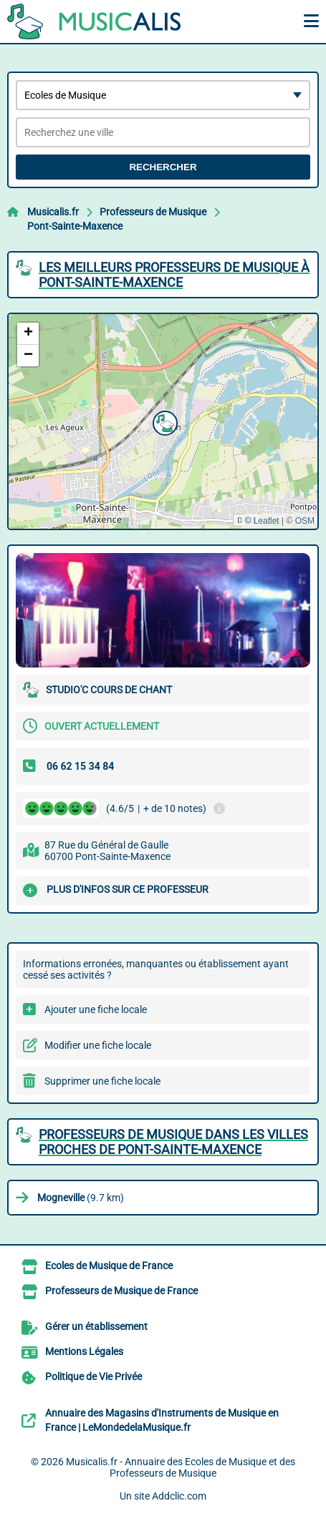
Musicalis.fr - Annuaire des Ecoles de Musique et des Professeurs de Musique (180, 1467)
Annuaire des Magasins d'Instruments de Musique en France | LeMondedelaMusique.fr (162, 1420)
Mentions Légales (84, 1351)
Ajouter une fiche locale (95, 1009)
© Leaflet (261, 521)
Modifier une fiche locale (97, 1045)
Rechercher (162, 167)
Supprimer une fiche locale (102, 1081)
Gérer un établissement (96, 1326)
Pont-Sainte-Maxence (75, 226)
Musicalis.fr (53, 211)
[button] (163, 421)
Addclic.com (179, 1496)
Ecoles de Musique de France (109, 1265)
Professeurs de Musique (153, 211)
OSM (305, 521)
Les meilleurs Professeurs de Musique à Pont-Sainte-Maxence (174, 275)
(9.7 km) (80, 1197)
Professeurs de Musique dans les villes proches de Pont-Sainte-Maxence (173, 1142)
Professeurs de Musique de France (121, 1290)
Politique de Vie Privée (93, 1376)
